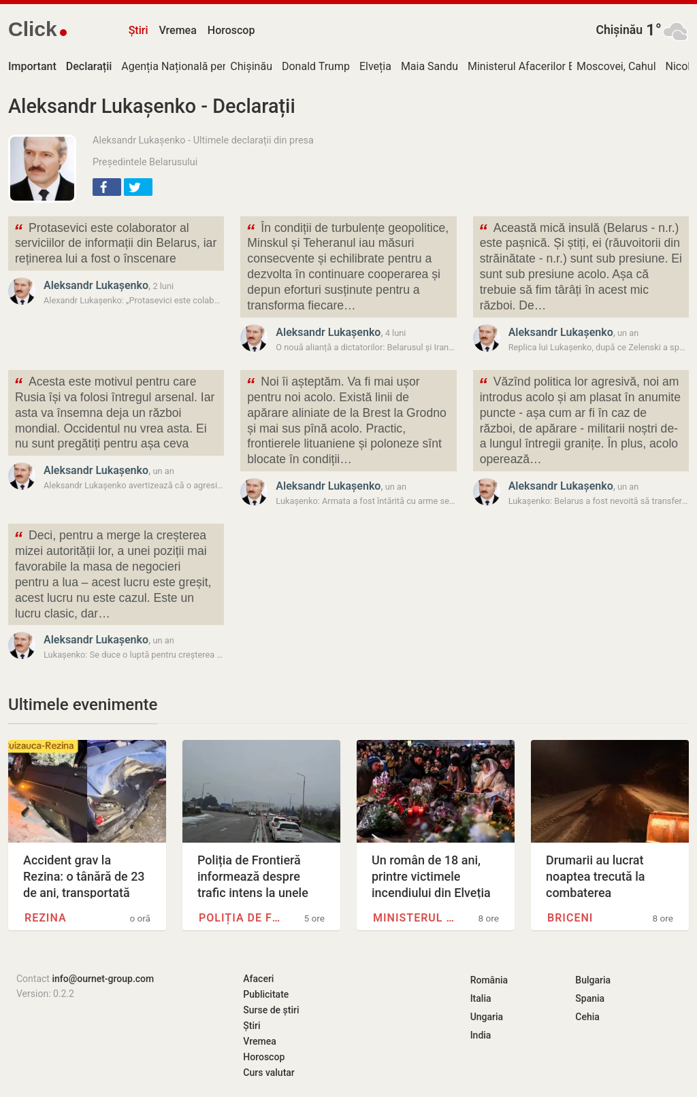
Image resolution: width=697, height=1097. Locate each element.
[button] (107, 187)
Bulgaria (593, 980)
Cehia (587, 1016)
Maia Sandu (429, 66)
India (480, 1035)
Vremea (177, 30)
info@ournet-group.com (103, 978)
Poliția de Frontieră (243, 917)
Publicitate (266, 994)
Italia (480, 998)
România (489, 980)
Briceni (570, 917)
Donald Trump (316, 66)
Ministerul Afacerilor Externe (536, 66)
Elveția (375, 66)
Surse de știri (271, 1010)
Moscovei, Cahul (616, 66)
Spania (589, 998)
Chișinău (619, 30)
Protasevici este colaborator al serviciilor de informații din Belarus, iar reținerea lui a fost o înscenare (115, 242)
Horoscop (231, 30)
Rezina (46, 917)
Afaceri (258, 978)
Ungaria (487, 1016)
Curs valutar (268, 1072)
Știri (138, 30)
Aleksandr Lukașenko (96, 285)
